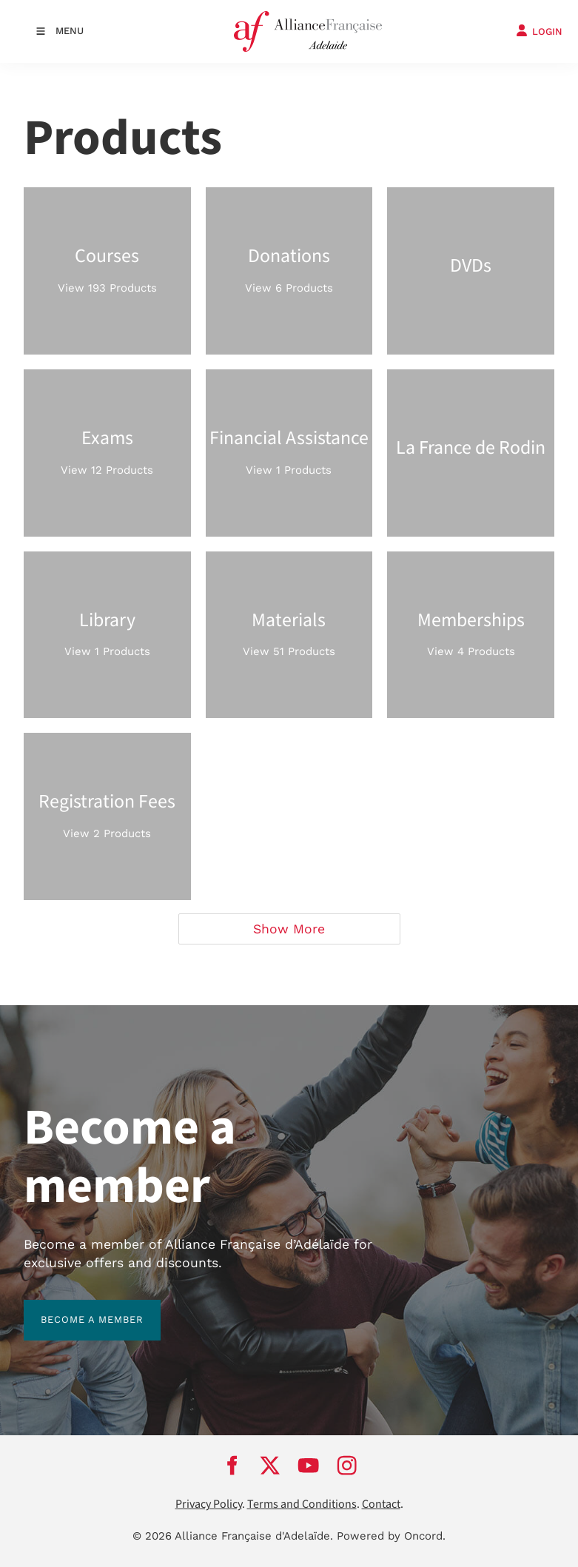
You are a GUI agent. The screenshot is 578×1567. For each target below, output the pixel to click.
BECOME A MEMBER (75, 1308)
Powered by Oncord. (391, 1536)
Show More (289, 929)
